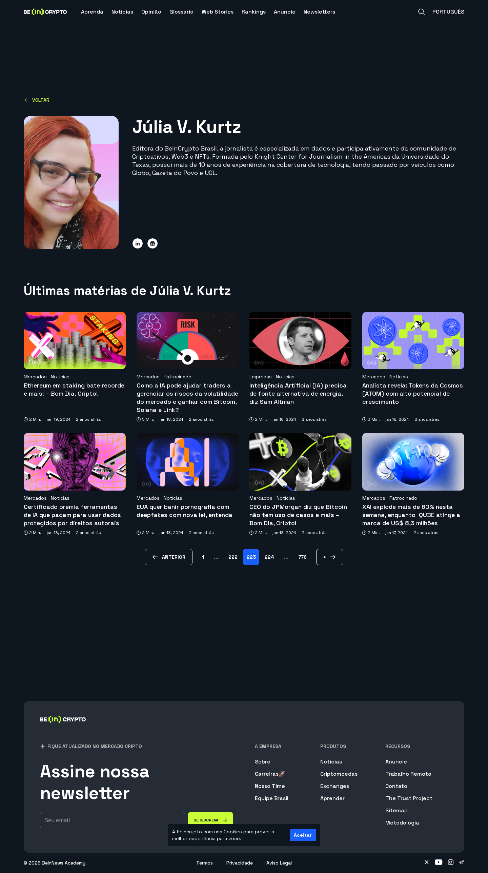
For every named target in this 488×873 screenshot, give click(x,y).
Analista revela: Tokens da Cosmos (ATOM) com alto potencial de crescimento (412, 393)
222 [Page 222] (233, 557)
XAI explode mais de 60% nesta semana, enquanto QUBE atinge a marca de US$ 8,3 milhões (411, 515)
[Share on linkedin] (137, 243)
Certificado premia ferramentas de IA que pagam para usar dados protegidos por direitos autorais (72, 515)
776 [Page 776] (302, 557)
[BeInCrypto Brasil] (63, 728)
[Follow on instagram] (450, 863)
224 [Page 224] (269, 557)
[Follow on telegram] (461, 863)
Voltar (36, 100)
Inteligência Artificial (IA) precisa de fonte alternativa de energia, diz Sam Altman (298, 393)
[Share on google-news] (152, 243)
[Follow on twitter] (426, 863)
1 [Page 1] (203, 557)
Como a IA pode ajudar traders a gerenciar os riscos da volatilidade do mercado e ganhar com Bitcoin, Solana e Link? (187, 397)
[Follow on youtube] (439, 863)
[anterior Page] (168, 557)
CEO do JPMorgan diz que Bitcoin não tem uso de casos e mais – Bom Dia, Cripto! (298, 515)
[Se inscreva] (210, 820)
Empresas (260, 377)
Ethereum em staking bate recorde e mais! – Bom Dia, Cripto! (74, 389)
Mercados (35, 377)
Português (448, 11)
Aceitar (303, 835)
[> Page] (329, 557)
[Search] (422, 12)
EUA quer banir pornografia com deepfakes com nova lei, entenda (184, 511)
